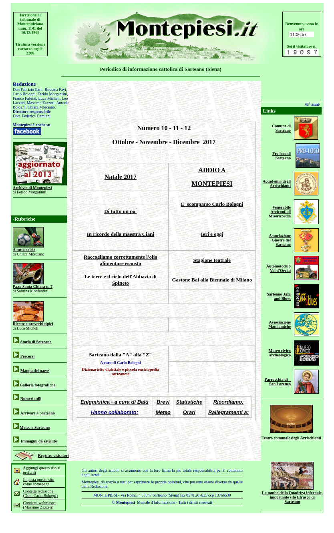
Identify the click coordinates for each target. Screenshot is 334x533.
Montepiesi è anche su (31, 125)
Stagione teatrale (212, 260)
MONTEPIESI (211, 183)
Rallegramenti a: (228, 412)
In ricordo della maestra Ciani (120, 234)
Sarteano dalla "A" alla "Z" (120, 355)
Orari (189, 412)
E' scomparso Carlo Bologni (212, 204)
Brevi (163, 402)
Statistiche (189, 402)
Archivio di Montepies (32, 187)
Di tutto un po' (120, 211)
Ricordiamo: (228, 402)
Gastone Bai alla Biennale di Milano (212, 280)
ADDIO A (211, 170)
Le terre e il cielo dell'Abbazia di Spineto (121, 280)
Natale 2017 (121, 176)
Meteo (163, 412)
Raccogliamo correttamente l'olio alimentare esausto (120, 260)
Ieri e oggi (212, 234)
